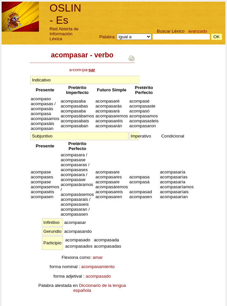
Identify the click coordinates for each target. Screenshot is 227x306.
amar (98, 257)
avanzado (197, 31)
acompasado (98, 276)
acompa (82, 69)
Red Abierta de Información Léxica (64, 33)
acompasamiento (98, 266)
